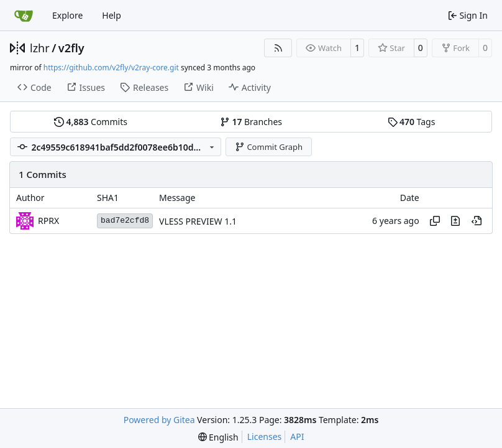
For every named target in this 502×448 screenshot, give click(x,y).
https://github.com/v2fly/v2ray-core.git (111, 67)
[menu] (218, 437)
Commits (90, 122)
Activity (250, 87)
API (297, 436)
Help (111, 15)
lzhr (40, 48)
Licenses (264, 436)
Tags (412, 122)
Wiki (198, 87)
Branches (251, 122)
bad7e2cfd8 (125, 220)
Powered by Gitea (159, 420)
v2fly (71, 48)
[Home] (23, 15)
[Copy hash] (435, 221)
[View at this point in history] (476, 221)
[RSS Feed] (278, 48)
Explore (67, 15)
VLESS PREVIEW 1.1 (198, 221)
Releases (144, 87)
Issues (85, 87)
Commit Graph (269, 146)
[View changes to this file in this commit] (455, 221)
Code (34, 87)
